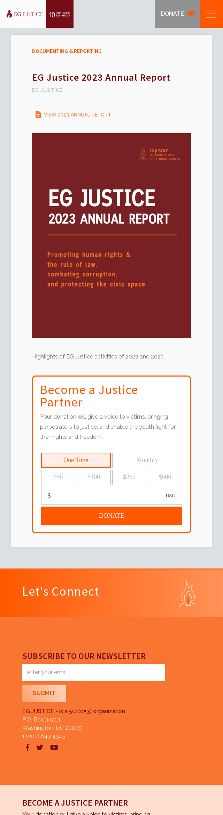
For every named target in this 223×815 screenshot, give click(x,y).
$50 (58, 477)
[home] (37, 14)
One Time (76, 460)
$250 (129, 477)
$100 (93, 477)
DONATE (172, 13)
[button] (211, 14)
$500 (165, 477)
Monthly (147, 460)
